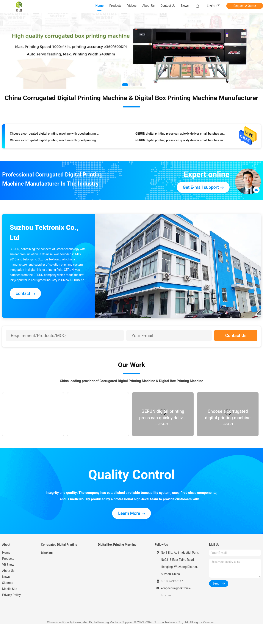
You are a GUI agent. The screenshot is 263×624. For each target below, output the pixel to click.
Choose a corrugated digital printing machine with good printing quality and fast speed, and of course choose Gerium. (55, 134)
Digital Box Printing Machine (117, 544)
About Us (8, 570)
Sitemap (7, 583)
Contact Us (236, 335)
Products (8, 558)
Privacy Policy (11, 595)
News (6, 576)
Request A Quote (244, 6)
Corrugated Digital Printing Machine (59, 549)
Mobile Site (9, 589)
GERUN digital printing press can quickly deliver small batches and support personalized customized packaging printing (180, 134)
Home (6, 552)
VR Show (8, 564)
